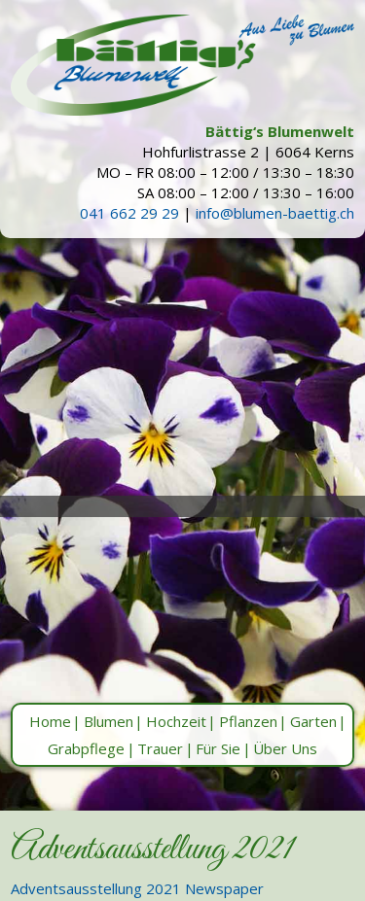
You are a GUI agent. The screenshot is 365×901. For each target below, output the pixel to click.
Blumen (108, 721)
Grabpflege (86, 748)
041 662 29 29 (129, 213)
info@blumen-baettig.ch (275, 213)
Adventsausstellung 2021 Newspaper (137, 888)
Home (50, 721)
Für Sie (218, 748)
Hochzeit (176, 721)
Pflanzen (248, 721)
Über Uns (285, 748)
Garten (313, 721)
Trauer (160, 748)
